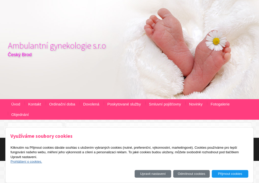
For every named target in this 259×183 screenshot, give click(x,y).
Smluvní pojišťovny (165, 104)
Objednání (20, 114)
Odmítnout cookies (191, 174)
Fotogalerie (220, 104)
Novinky (195, 104)
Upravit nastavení (153, 174)
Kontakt (34, 104)
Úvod (15, 104)
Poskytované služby (124, 104)
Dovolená (91, 104)
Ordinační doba (62, 104)
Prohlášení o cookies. (26, 161)
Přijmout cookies (230, 174)
